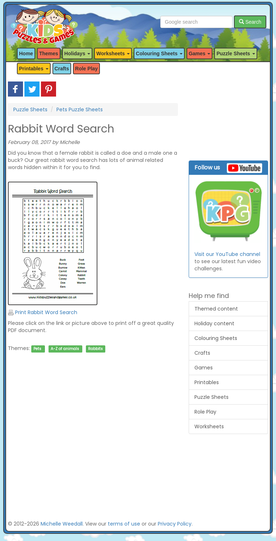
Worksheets (209, 426)
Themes (48, 53)
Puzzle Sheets (30, 109)
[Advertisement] (93, 429)
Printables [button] (34, 68)
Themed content (216, 308)
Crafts (62, 68)
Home (26, 53)
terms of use (124, 523)
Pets (37, 348)
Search (250, 22)
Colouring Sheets (215, 338)
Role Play (86, 68)
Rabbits (95, 348)
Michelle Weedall (62, 523)
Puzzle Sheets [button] (235, 53)
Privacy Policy (175, 523)
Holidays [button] (77, 53)
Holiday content (214, 323)
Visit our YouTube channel (227, 254)
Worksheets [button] (113, 53)
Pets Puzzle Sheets (79, 109)
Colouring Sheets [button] (159, 53)
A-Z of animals (65, 348)
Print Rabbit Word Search (42, 312)
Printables (206, 382)
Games (203, 367)
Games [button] (200, 53)
